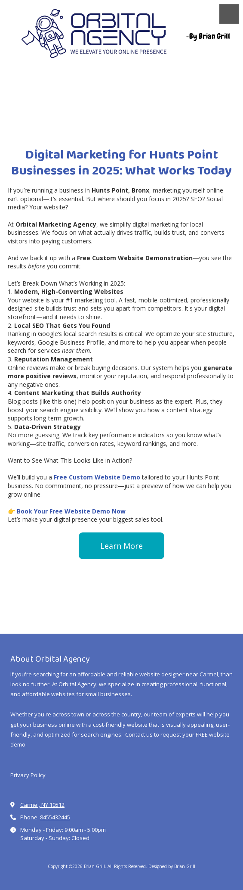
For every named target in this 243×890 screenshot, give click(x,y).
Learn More (121, 546)
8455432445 (55, 817)
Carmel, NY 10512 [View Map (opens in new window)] (42, 805)
